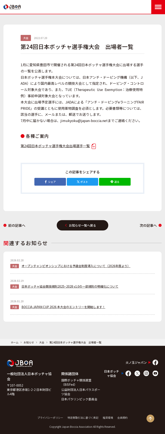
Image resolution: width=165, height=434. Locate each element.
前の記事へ (14, 225)
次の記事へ (151, 225)
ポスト (82, 181)
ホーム (14, 342)
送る (114, 181)
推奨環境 (108, 417)
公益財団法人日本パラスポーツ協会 (80, 391)
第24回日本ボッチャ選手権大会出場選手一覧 (58, 145)
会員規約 (122, 417)
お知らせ (29, 342)
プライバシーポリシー (50, 417)
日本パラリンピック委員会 (79, 399)
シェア (50, 181)
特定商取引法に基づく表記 (82, 417)
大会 (41, 342)
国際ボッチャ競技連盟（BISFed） (76, 382)
